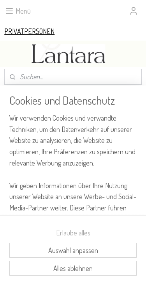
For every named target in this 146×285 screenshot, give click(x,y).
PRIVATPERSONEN (29, 31)
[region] (73, 164)
